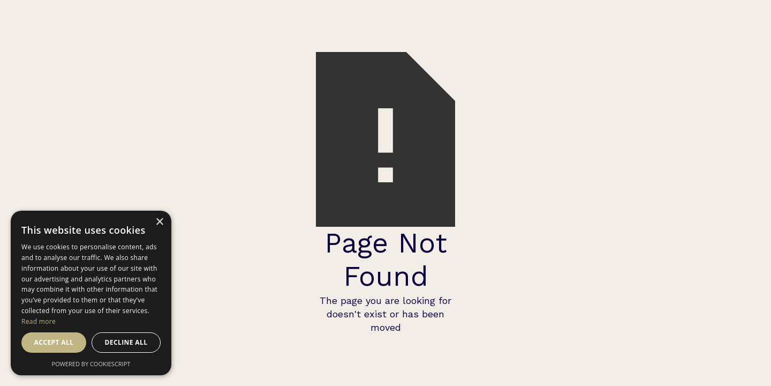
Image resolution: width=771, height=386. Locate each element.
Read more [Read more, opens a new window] (38, 321)
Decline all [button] (126, 342)
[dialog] (91, 293)
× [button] (159, 222)
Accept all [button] (54, 342)
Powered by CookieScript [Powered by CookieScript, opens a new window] (91, 364)
